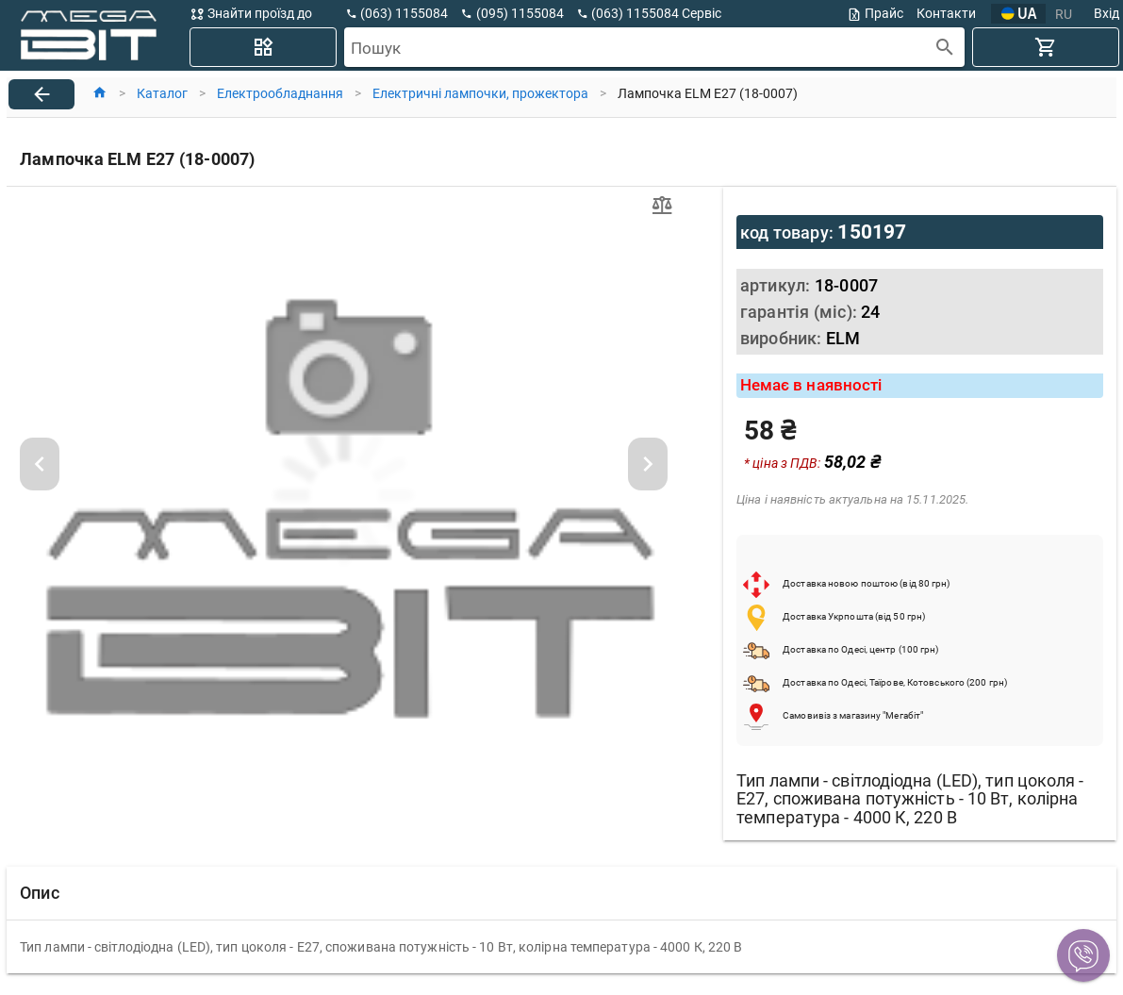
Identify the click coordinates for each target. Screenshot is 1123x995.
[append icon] (945, 47)
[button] (1083, 955)
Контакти (946, 13)
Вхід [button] (1106, 13)
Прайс (875, 14)
